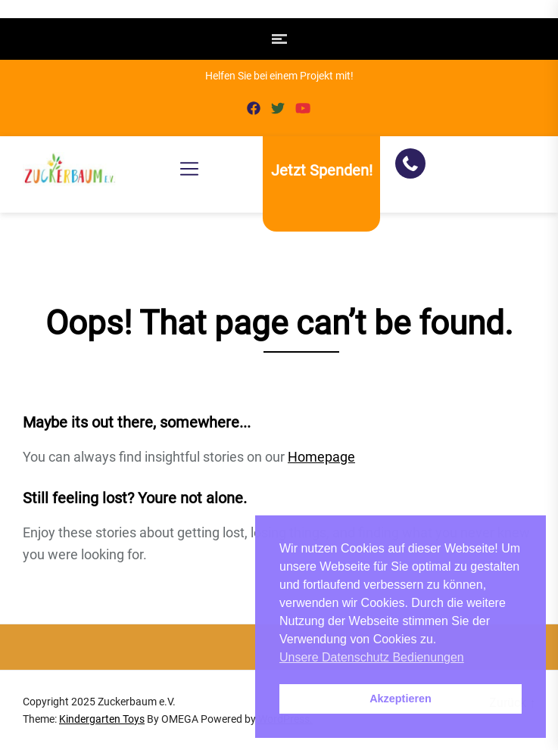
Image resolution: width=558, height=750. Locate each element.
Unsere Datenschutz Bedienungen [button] (371, 657)
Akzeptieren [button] (400, 698)
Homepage (321, 457)
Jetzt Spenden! (322, 170)
